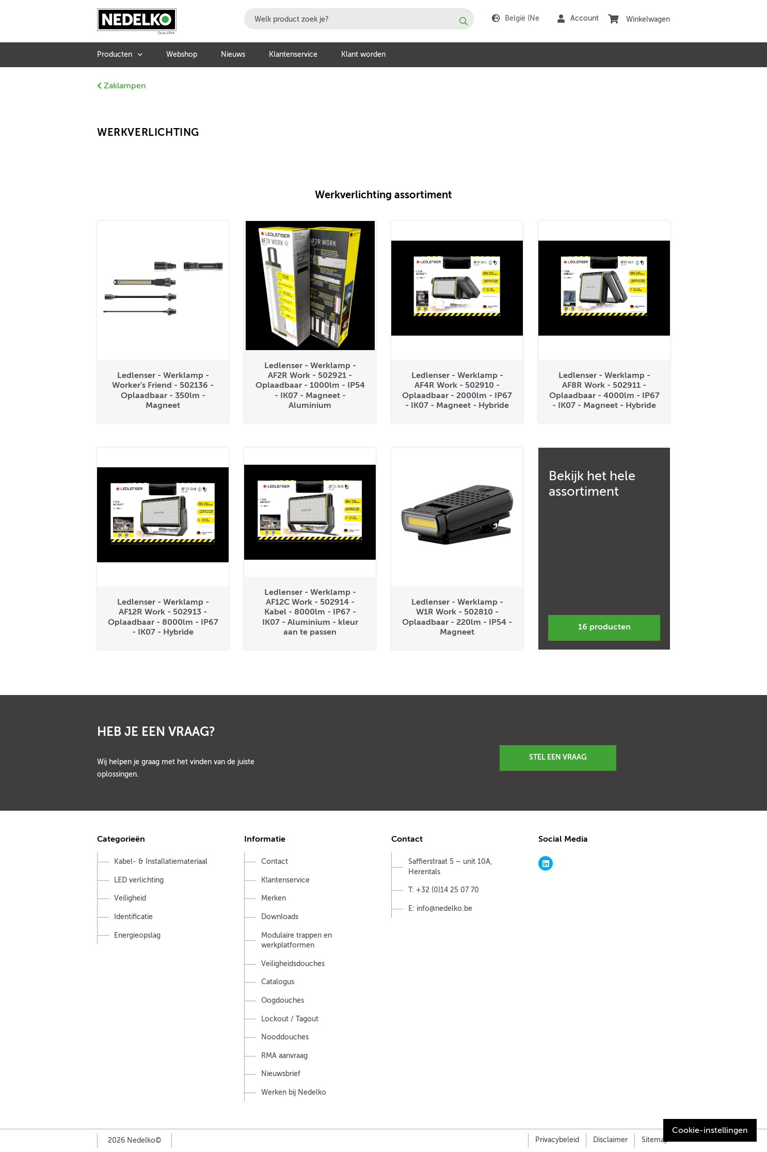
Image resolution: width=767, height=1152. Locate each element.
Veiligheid (130, 898)
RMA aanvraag (284, 1056)
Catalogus (277, 982)
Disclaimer (610, 1140)
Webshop (181, 54)
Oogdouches (282, 1000)
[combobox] (359, 18)
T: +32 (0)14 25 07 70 (443, 890)
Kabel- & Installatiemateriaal (160, 861)
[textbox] (359, 18)
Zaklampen (121, 85)
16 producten (604, 627)
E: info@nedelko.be (440, 908)
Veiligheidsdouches (293, 964)
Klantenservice (293, 54)
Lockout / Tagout (289, 1019)
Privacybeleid (557, 1140)
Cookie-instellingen (710, 1130)
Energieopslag (137, 935)
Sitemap (655, 1140)
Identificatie (133, 917)
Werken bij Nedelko (293, 1092)
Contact (274, 861)
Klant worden (363, 54)
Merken (273, 898)
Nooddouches (285, 1037)
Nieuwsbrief (280, 1074)
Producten (114, 54)
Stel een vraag (558, 757)
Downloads (279, 917)
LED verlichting (139, 880)
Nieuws (233, 54)
